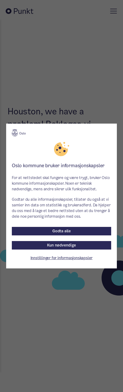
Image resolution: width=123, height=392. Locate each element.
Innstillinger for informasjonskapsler (62, 258)
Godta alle (61, 231)
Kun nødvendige (61, 245)
